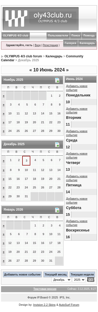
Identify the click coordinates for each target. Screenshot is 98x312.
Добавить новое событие (22, 274)
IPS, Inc (65, 297)
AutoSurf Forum (69, 304)
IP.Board (42, 297)
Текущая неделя (82, 274)
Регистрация (50, 45)
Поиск (76, 35)
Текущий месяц (55, 274)
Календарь (87, 43)
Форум (31, 297)
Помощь (89, 35)
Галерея (70, 43)
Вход (38, 45)
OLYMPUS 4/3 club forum (23, 56)
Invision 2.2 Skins (44, 304)
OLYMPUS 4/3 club (15, 35)
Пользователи (58, 35)
